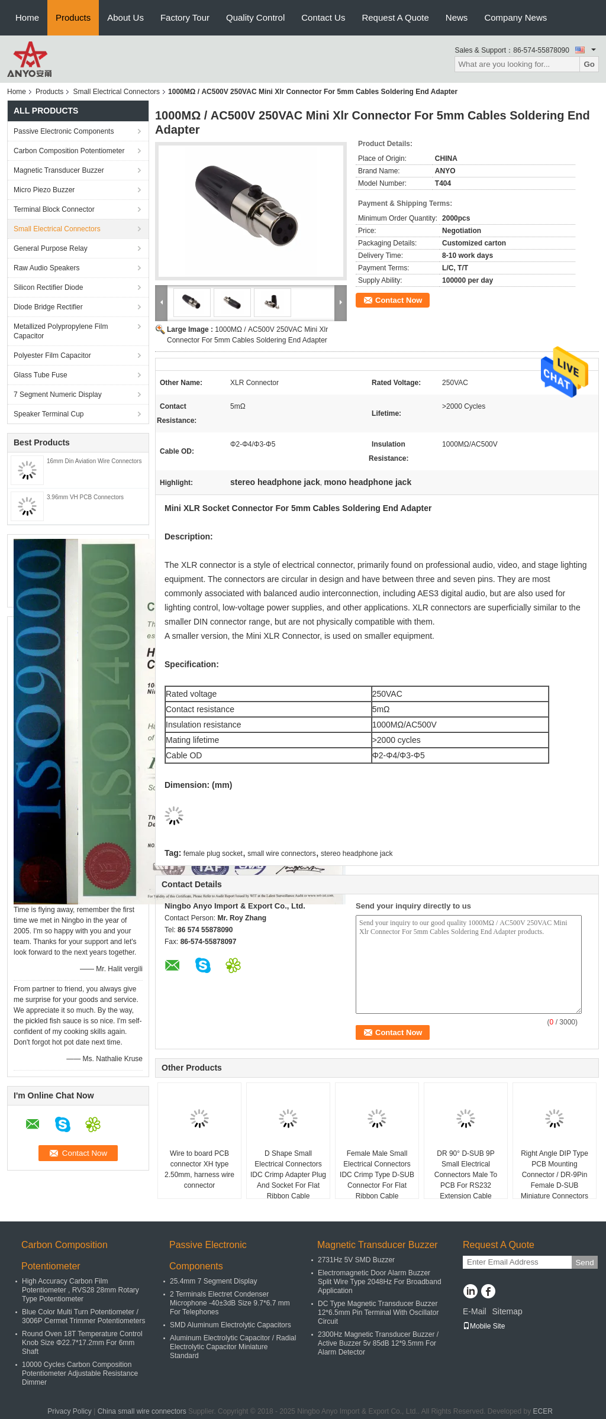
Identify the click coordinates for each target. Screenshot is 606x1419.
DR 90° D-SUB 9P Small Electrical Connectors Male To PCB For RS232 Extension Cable (466, 1174)
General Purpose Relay (51, 248)
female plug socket (213, 853)
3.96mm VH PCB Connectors (85, 497)
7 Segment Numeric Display (58, 394)
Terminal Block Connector (54, 209)
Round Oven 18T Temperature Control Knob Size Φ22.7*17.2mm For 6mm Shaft (82, 1343)
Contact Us (323, 17)
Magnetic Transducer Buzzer (59, 170)
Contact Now (398, 300)
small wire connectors (281, 853)
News (457, 17)
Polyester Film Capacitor (52, 355)
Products (73, 17)
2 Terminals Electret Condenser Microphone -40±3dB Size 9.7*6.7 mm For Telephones (230, 1303)
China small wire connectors (142, 1411)
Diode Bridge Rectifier (48, 307)
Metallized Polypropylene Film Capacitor (61, 331)
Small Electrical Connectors (116, 92)
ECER (543, 1411)
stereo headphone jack (356, 853)
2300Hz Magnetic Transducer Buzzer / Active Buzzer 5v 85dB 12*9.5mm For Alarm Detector (378, 1343)
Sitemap (507, 1311)
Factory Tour (184, 17)
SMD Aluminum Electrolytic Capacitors (230, 1325)
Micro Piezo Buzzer (44, 190)
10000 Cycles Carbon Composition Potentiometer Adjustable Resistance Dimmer (80, 1373)
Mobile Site (484, 1326)
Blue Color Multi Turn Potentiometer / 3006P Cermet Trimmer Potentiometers (84, 1316)
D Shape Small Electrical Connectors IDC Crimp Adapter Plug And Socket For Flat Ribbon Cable (288, 1174)
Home (27, 17)
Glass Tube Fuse (40, 375)
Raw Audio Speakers (46, 268)
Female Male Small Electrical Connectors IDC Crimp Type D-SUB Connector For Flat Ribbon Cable (377, 1174)
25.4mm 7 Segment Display (213, 1281)
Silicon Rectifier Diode (48, 287)
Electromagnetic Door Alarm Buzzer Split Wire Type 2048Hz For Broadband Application (379, 1282)
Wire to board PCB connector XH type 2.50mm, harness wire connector (199, 1169)
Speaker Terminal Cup (49, 414)
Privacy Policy (69, 1411)
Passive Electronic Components (64, 131)
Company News (515, 17)
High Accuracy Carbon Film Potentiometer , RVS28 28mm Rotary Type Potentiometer (80, 1290)
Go (589, 64)
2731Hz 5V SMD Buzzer (356, 1260)
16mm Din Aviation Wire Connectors (94, 461)
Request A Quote (395, 17)
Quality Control (255, 17)
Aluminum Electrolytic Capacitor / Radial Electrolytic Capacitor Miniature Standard (233, 1347)
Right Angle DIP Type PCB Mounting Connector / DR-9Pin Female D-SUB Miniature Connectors (554, 1174)
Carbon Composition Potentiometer (69, 151)
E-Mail (474, 1311)
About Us (125, 17)
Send (584, 1262)
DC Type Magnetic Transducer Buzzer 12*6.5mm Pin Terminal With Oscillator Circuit (378, 1313)
